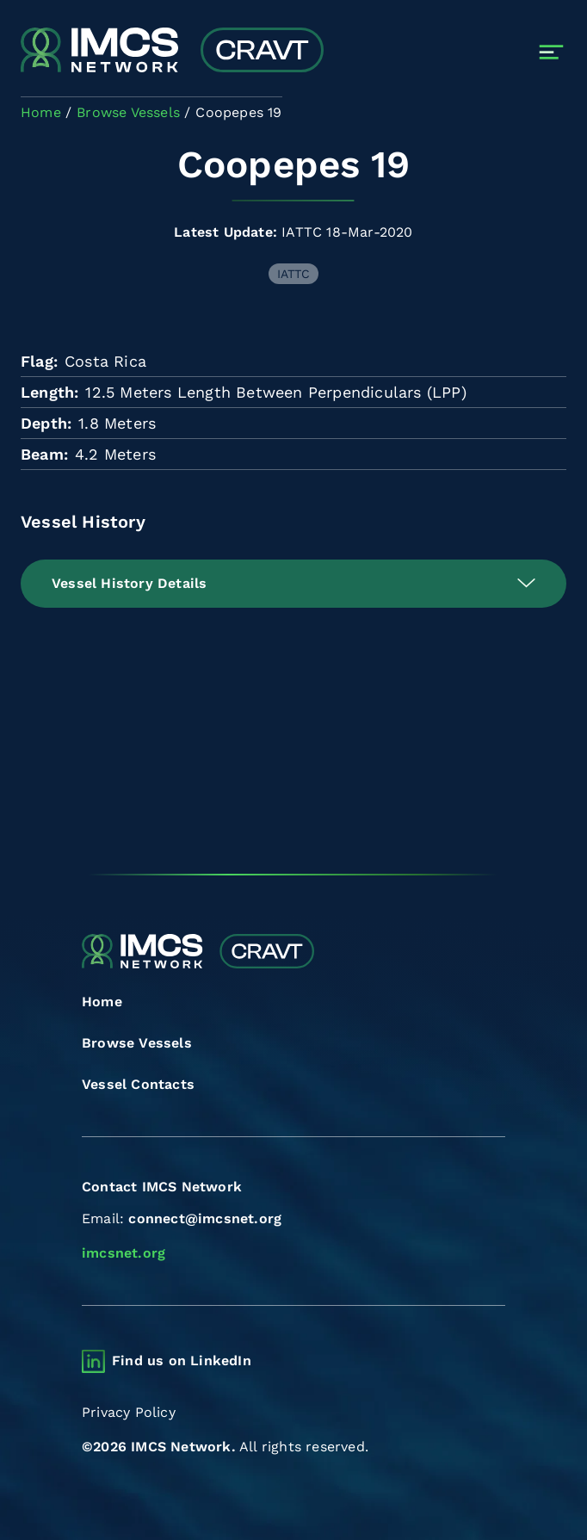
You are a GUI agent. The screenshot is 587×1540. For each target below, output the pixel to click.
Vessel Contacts (138, 1084)
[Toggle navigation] (551, 52)
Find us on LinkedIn (181, 1360)
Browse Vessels (137, 1043)
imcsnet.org (123, 1253)
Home (102, 1001)
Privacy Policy (129, 1412)
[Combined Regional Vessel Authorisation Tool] (172, 52)
